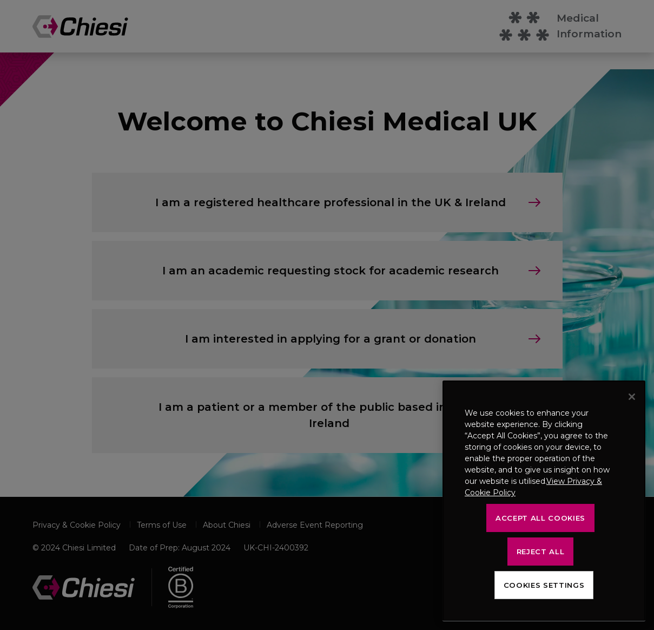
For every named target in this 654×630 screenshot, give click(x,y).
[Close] (632, 397)
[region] (543, 500)
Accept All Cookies (540, 518)
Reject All (541, 551)
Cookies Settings (544, 585)
